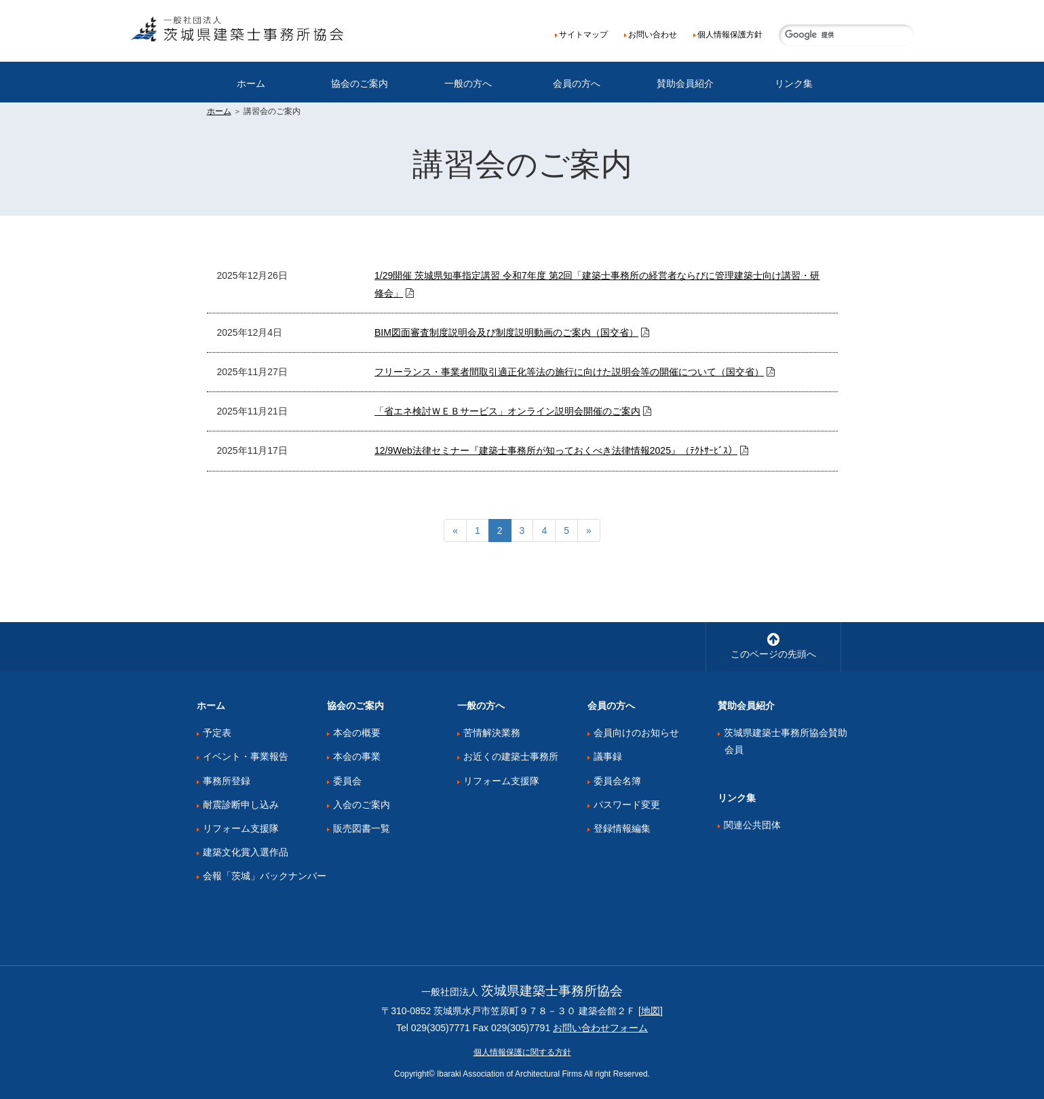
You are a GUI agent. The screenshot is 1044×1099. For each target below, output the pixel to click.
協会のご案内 (359, 83)
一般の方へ (468, 83)
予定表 (217, 732)
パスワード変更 (627, 804)
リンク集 (794, 83)
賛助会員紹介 (685, 83)
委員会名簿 (617, 780)
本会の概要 (357, 732)
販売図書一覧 (361, 828)
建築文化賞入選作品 (245, 852)
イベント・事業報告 (245, 756)
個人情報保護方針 (729, 34)
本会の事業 (357, 756)
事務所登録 (226, 780)
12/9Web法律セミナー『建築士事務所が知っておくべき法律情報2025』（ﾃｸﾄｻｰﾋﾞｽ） (555, 450)
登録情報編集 (622, 828)
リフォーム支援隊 (241, 828)
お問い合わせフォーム (600, 1027)
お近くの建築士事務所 (510, 756)
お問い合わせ (652, 34)
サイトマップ (583, 34)
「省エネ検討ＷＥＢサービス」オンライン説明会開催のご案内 (507, 411)
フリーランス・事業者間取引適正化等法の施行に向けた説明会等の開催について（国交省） (569, 371)
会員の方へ (576, 83)
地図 (650, 1010)
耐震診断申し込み (241, 804)
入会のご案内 (361, 804)
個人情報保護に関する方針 (522, 1052)
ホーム (251, 83)
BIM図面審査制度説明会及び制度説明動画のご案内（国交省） (506, 332)
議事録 (608, 756)
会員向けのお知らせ (636, 732)
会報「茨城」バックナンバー (264, 875)
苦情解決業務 (491, 732)
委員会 (347, 780)
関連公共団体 (752, 825)
